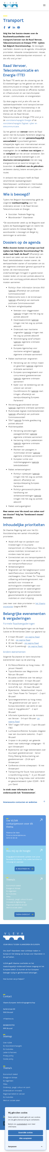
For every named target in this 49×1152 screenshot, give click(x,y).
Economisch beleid (13, 886)
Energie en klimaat (13, 888)
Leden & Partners (10, 1052)
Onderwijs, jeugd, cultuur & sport (19, 899)
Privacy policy (8, 1056)
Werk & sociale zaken (14, 907)
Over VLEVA (7, 1043)
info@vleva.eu (8, 1019)
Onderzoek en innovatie (12, 1091)
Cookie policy (8, 1059)
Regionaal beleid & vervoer (16, 905)
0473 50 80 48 (11, 838)
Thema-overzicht (24, 914)
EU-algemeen (11, 891)
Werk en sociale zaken (11, 1100)
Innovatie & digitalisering (15, 902)
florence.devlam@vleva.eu (16, 835)
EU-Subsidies (11, 894)
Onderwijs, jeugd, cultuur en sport (16, 1087)
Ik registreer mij (24, 869)
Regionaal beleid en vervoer (14, 1094)
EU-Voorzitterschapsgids (12, 1046)
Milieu (8, 897)
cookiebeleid (22, 1124)
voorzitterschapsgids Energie (18, 120)
